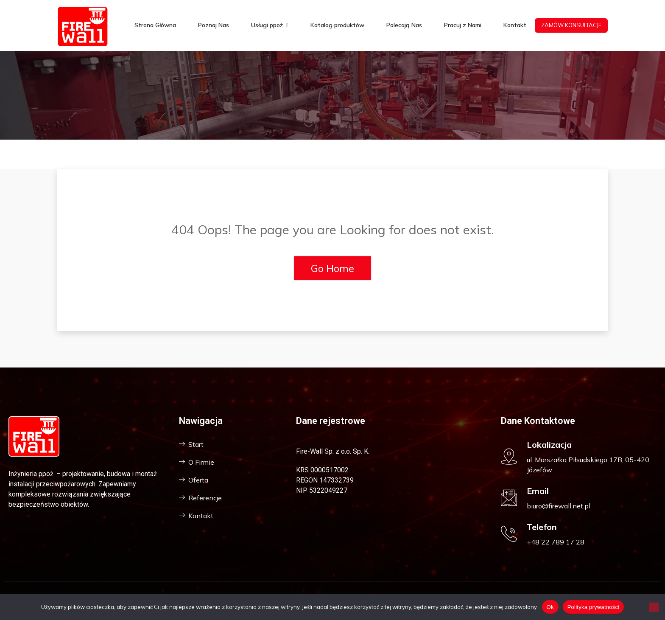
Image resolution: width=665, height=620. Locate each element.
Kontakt (514, 25)
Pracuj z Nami (462, 25)
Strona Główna (155, 25)
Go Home (332, 268)
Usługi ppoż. (267, 25)
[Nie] (654, 607)
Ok (550, 607)
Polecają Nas (404, 25)
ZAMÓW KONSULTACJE (571, 25)
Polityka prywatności (593, 607)
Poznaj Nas (213, 25)
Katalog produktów (337, 25)
